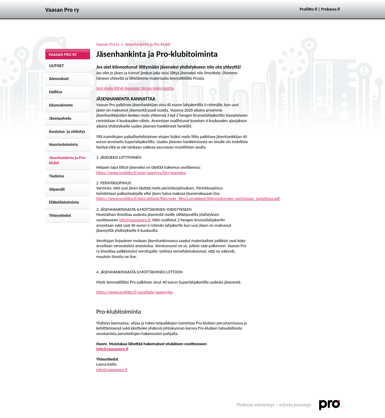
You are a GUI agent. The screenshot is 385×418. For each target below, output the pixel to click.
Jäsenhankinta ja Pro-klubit (148, 44)
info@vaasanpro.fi (134, 220)
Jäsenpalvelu (60, 118)
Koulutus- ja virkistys (67, 131)
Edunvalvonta (61, 105)
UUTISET (56, 65)
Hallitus (55, 91)
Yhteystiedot (60, 215)
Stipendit (57, 189)
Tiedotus (56, 176)
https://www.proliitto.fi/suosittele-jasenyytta (134, 292)
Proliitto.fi (308, 9)
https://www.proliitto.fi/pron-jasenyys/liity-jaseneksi (141, 172)
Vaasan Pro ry (107, 44)
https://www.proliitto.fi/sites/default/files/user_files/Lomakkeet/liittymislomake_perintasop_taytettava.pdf (188, 198)
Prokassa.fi (330, 9)
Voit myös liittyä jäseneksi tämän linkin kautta (135, 88)
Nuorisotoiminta (63, 144)
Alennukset (59, 78)
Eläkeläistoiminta (64, 202)
